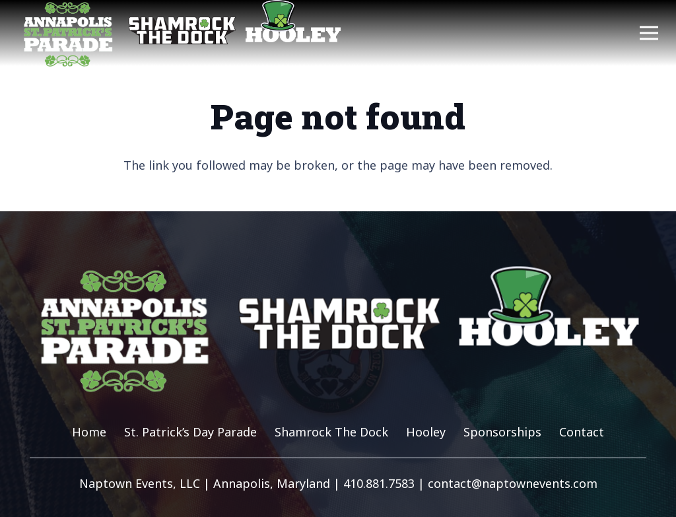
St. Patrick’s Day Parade (190, 432)
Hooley (426, 432)
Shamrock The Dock (331, 432)
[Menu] (649, 33)
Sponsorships (502, 432)
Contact (581, 432)
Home (89, 432)
